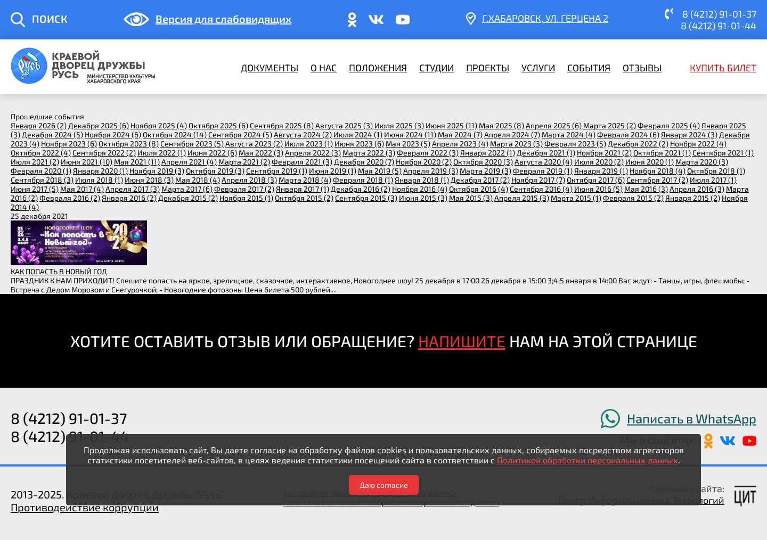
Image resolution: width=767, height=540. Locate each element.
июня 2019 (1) (332, 170)
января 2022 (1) (487, 152)
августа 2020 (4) (544, 161)
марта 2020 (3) (701, 161)
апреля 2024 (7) (512, 134)
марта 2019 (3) (485, 170)
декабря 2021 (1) (546, 152)
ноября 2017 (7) (538, 179)
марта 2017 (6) (187, 188)
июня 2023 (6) (359, 143)
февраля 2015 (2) (633, 197)
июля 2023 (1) (308, 143)
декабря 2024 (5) (52, 134)
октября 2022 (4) (41, 152)
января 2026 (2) (39, 125)
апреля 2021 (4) (189, 161)
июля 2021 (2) (35, 161)
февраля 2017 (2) (244, 188)
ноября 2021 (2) (604, 152)
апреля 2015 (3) (521, 197)
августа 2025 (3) (344, 125)
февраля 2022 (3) (428, 152)
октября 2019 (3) (215, 170)
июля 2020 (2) (599, 161)
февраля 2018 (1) (363, 179)
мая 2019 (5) (380, 170)
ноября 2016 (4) (419, 188)
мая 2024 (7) (460, 134)
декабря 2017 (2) (480, 179)
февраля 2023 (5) (575, 143)
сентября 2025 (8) (282, 125)
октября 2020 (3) (483, 161)
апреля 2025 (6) (554, 125)
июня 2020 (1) (649, 161)
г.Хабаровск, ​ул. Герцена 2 (545, 18)
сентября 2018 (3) (42, 179)
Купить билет (723, 67)
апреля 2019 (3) (430, 170)
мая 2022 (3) (261, 152)
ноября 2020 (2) (424, 161)
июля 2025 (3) (399, 125)
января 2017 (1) (302, 188)
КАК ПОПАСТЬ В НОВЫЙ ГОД (59, 271)
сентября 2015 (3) (366, 197)
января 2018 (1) (422, 179)
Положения (378, 67)
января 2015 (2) (692, 197)
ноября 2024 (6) (113, 134)
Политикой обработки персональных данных (587, 460)
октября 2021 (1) (662, 152)
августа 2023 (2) (254, 143)
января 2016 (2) (129, 197)
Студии (436, 67)
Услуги (538, 67)
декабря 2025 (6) (98, 125)
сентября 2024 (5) (240, 134)
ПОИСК (49, 18)
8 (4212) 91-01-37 (719, 14)
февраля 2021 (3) (302, 161)
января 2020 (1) (100, 170)
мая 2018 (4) (197, 179)
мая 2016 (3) (646, 188)
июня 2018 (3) (149, 179)
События (588, 67)
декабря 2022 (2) (638, 143)
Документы (269, 67)
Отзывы (642, 67)
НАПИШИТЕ (461, 340)
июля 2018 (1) (99, 179)
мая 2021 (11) (137, 161)
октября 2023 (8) (129, 143)
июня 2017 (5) (35, 188)
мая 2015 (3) (471, 197)
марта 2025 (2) (609, 125)
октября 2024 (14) (175, 134)
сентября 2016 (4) (541, 188)
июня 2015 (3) (423, 197)
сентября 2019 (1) (276, 170)
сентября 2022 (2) (104, 152)
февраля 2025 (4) (669, 125)
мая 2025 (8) (501, 125)
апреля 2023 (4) (460, 143)
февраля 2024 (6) (628, 134)
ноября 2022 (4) (698, 143)
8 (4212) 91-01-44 (718, 25)
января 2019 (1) (601, 170)
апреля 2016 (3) (697, 188)
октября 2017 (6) (596, 179)
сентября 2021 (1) (723, 152)
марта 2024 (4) (568, 134)
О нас (324, 67)
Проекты (487, 67)
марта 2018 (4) (305, 179)
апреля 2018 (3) (249, 179)
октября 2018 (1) (716, 170)
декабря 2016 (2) (360, 188)
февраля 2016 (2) (69, 197)
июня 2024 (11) (410, 134)
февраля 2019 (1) (543, 170)
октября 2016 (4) (478, 188)
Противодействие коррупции (85, 507)
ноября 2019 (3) (156, 170)
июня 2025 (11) (451, 125)
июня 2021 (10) (86, 161)
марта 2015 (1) (576, 197)
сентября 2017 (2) (657, 179)
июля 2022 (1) (161, 152)
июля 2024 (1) (357, 134)
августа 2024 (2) (303, 134)
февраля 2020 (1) (41, 170)
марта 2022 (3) (368, 152)
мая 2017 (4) (82, 188)
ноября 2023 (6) (69, 143)
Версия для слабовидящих (223, 18)
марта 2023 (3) (516, 143)
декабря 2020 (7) (364, 161)
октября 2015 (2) (304, 197)
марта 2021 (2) (244, 161)
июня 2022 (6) (212, 152)
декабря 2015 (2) (188, 197)
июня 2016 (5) (598, 188)
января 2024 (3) (689, 134)
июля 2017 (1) (713, 179)
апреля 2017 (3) (132, 188)
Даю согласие (384, 484)
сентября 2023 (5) (192, 143)
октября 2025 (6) (218, 125)
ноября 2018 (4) (658, 170)
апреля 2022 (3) (313, 152)
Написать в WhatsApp (691, 418)
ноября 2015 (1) (246, 197)
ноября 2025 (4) (158, 125)
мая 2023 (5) (408, 143)
